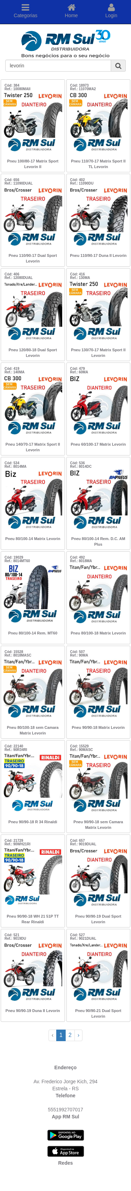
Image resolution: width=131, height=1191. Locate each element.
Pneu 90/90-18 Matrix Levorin (98, 727)
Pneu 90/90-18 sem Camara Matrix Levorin (98, 825)
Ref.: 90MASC (81, 750)
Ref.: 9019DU (15, 938)
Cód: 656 (12, 180)
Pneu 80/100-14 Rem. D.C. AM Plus (98, 541)
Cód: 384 (12, 85)
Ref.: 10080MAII (17, 89)
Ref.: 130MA (80, 278)
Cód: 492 (77, 557)
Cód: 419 (12, 369)
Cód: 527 (77, 935)
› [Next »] (78, 1035)
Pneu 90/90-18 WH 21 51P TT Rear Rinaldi (33, 919)
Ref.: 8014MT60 (17, 561)
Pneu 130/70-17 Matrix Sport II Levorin (98, 353)
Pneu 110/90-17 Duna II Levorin (98, 255)
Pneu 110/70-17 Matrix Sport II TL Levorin (98, 164)
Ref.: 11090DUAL (19, 183)
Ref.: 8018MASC (18, 655)
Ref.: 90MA (79, 655)
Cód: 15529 (79, 746)
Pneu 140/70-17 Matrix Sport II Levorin (33, 447)
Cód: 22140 (14, 746)
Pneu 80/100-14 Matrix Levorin (32, 539)
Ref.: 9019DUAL (83, 844)
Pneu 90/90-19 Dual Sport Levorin (98, 919)
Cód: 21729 (14, 841)
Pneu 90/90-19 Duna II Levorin (33, 1011)
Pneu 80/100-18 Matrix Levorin (98, 633)
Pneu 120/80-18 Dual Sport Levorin (33, 353)
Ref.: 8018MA (81, 561)
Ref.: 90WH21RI (17, 844)
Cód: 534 (12, 463)
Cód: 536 (77, 463)
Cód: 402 (77, 180)
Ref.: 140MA (14, 372)
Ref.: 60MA (79, 372)
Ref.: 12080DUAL (19, 278)
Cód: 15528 (14, 652)
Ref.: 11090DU (82, 183)
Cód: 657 (77, 841)
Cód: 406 (12, 274)
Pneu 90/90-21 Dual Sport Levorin (98, 1013)
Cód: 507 (77, 652)
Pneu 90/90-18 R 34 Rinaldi (32, 822)
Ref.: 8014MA (16, 466)
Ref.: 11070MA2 (83, 89)
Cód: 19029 (14, 557)
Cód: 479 (77, 369)
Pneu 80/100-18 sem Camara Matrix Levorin (33, 730)
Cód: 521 (12, 935)
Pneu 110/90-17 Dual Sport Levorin (33, 258)
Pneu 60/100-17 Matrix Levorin (98, 444)
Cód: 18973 (79, 85)
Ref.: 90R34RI (16, 750)
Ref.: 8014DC (81, 466)
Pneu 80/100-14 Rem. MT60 (32, 633)
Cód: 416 (77, 274)
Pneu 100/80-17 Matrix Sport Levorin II (32, 164)
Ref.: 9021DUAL (83, 938)
